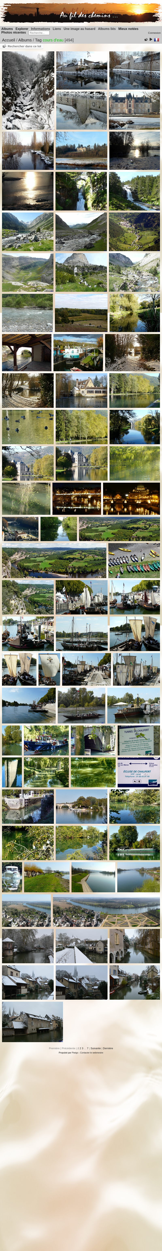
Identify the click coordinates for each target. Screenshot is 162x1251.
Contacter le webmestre (91, 1052)
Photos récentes (13, 32)
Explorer (22, 29)
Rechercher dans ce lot (24, 46)
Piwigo (75, 1052)
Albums (7, 29)
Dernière (108, 1048)
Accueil (8, 40)
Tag (38, 40)
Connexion (154, 32)
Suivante (96, 1048)
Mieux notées (128, 29)
